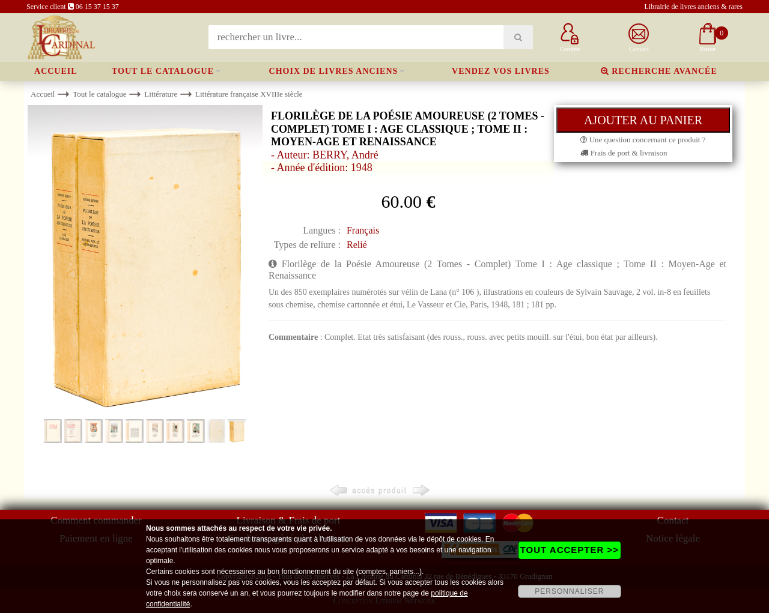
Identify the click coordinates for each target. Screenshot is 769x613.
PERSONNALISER (569, 591)
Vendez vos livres (501, 71)
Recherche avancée (659, 71)
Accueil (56, 71)
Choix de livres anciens (333, 71)
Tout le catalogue (163, 71)
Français (363, 230)
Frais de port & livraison (623, 152)
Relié (357, 245)
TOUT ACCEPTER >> (569, 550)
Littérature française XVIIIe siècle (249, 93)
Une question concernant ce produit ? (642, 139)
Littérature (160, 93)
